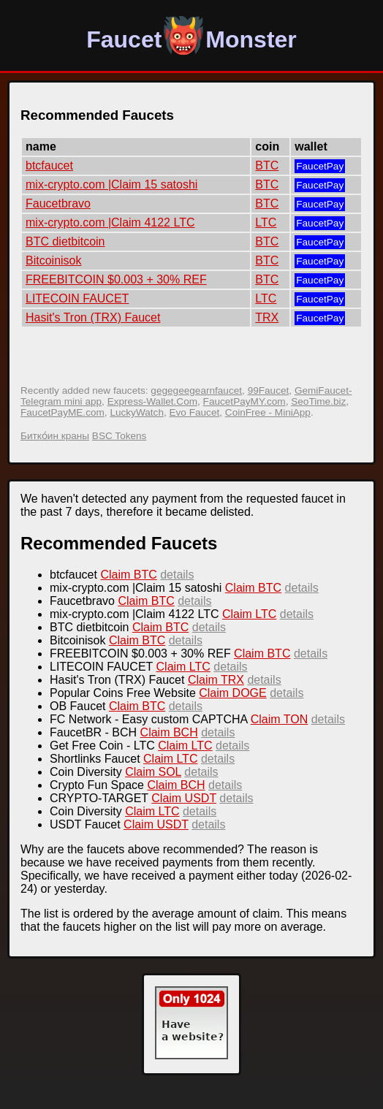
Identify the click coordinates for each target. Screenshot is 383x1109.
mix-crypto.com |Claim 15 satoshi (111, 184)
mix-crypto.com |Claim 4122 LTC (110, 222)
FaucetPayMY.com (244, 401)
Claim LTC (249, 614)
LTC (265, 222)
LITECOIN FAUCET (77, 298)
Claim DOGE (232, 693)
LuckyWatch (137, 412)
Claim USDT (183, 798)
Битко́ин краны (54, 435)
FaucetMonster (191, 39)
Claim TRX (216, 680)
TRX (266, 317)
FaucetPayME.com (62, 412)
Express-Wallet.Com (152, 401)
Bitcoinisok (53, 260)
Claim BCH (169, 732)
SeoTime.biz (318, 401)
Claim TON (279, 719)
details (177, 574)
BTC (266, 165)
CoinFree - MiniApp (268, 412)
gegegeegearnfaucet (196, 390)
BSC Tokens (119, 435)
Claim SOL (153, 772)
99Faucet (268, 390)
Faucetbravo (58, 203)
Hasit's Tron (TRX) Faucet (93, 317)
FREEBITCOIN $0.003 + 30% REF (116, 279)
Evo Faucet (195, 412)
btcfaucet (49, 165)
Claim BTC (128, 574)
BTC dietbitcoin (65, 241)
